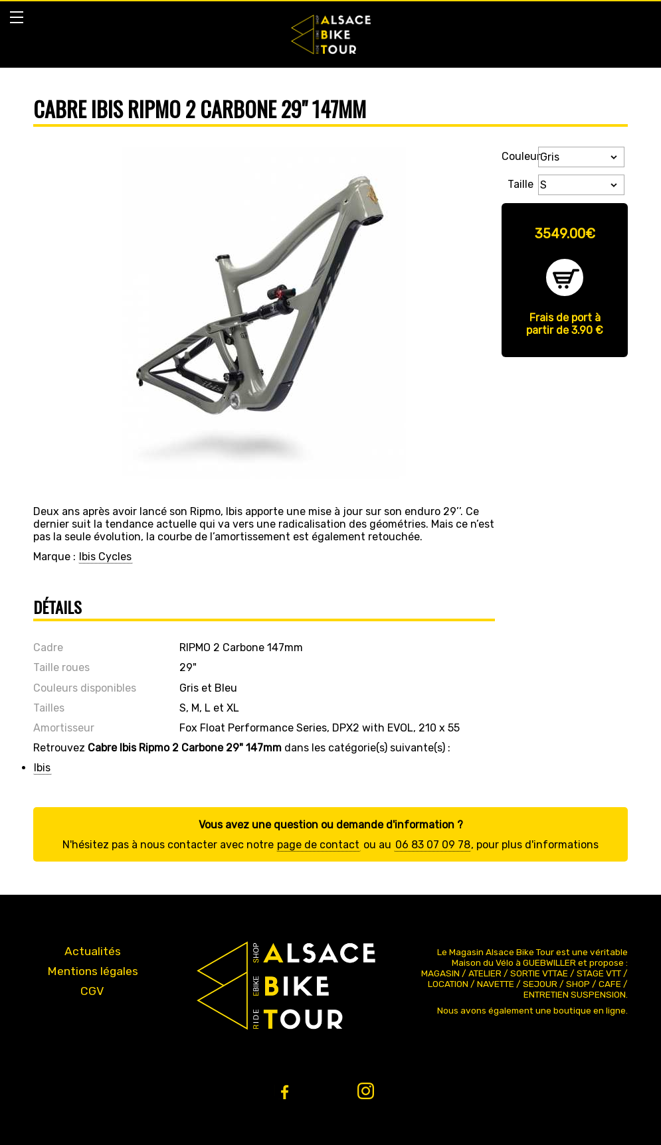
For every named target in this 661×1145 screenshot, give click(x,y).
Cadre (48, 647)
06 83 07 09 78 (432, 844)
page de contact (318, 844)
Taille (520, 183)
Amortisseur (63, 728)
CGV (92, 991)
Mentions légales (92, 971)
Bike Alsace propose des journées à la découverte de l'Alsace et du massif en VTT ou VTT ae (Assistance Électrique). (331, 34)
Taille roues (61, 667)
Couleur (517, 156)
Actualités (92, 951)
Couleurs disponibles (84, 688)
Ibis (42, 767)
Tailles (48, 708)
